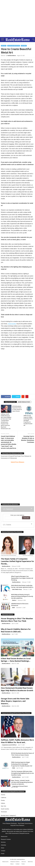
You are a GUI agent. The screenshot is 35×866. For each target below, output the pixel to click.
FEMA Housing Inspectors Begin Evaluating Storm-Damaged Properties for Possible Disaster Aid (28, 420)
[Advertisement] (17, 18)
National (23, 45)
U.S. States (7, 524)
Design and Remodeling (13, 45)
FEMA (13, 768)
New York (3, 806)
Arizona (3, 794)
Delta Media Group (17, 589)
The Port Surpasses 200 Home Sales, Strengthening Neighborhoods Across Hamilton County (22, 773)
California (3, 797)
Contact (3, 850)
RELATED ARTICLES (10, 402)
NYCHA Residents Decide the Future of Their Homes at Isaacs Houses (22, 754)
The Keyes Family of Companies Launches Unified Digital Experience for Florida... (17, 561)
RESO (13, 607)
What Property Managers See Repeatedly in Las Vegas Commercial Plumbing (22, 578)
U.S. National (8, 509)
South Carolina (5, 809)
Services (3, 842)
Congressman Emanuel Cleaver (20, 786)
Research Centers (6, 839)
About (2, 848)
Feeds (2, 853)
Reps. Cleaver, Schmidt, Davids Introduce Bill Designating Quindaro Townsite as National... (22, 782)
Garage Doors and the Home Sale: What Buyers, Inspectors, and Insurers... (15, 701)
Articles (4, 45)
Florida (3, 800)
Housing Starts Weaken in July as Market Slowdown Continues (27, 439)
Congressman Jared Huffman (9, 745)
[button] (32, 40)
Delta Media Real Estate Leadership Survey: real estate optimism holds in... (22, 586)
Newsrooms (4, 836)
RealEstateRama (11, 55)
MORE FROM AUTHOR (24, 402)
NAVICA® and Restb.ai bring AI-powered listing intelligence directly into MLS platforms (22, 596)
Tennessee (4, 811)
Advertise (3, 845)
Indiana (3, 803)
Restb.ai (14, 600)
